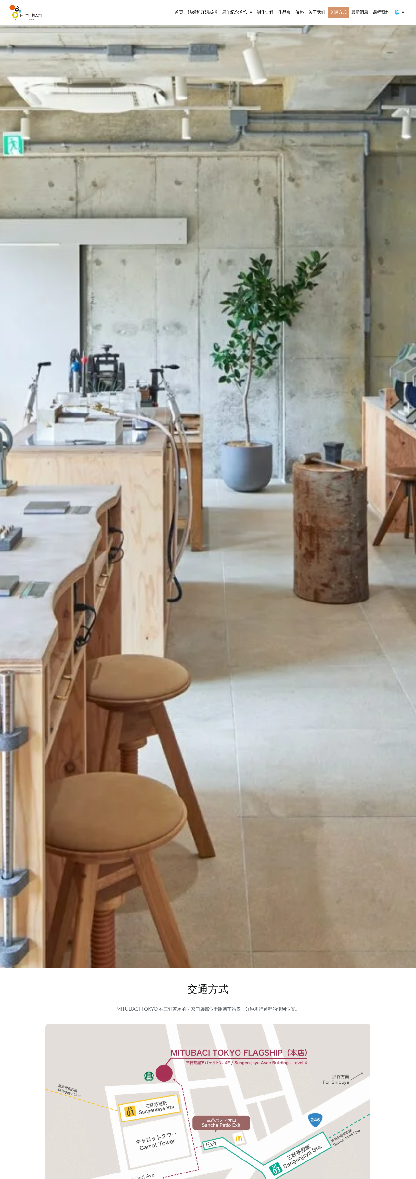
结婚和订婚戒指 (202, 12)
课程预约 (381, 12)
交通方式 (338, 12)
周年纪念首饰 (234, 12)
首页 (179, 12)
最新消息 (359, 12)
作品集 (284, 12)
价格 (299, 12)
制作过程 (265, 12)
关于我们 (316, 12)
